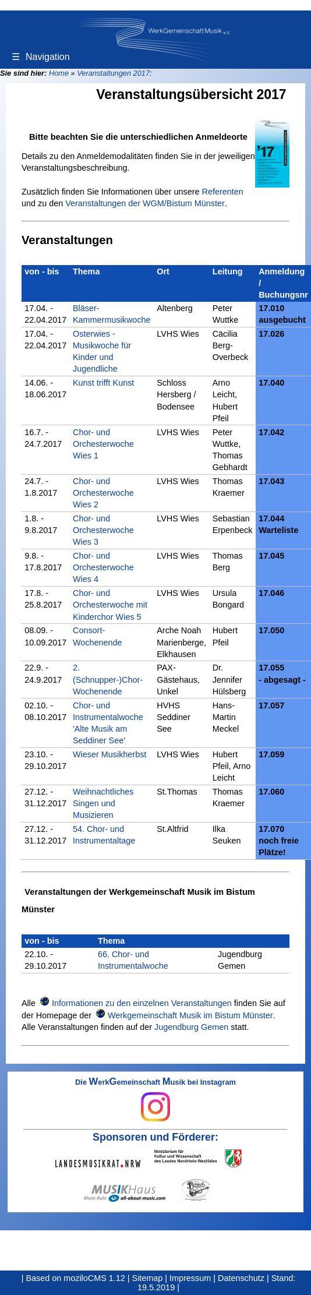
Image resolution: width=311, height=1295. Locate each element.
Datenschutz (241, 1278)
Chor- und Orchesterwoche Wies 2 (103, 493)
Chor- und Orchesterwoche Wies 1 (103, 444)
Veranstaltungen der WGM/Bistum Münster (145, 203)
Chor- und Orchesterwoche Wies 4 (103, 567)
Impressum (190, 1278)
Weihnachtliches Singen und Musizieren (103, 803)
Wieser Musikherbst (109, 754)
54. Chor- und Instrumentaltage (104, 834)
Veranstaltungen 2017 (113, 73)
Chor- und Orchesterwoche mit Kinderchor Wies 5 (110, 604)
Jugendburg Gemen (191, 1027)
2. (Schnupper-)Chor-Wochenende (108, 679)
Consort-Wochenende (97, 636)
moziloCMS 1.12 (94, 1278)
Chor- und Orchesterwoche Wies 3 (103, 530)
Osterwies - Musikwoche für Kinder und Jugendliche (102, 351)
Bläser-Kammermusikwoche (112, 314)
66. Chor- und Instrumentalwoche (133, 960)
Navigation (41, 57)
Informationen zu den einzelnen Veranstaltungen (142, 1003)
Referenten (222, 191)
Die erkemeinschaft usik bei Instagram (155, 1099)
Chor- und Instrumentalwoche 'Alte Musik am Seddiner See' (108, 723)
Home (59, 73)
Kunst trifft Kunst (103, 382)
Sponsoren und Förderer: (155, 1137)
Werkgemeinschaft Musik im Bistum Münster (190, 1015)
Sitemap (147, 1278)
